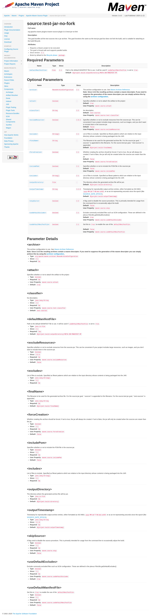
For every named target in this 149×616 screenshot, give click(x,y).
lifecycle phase (51, 55)
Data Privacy (8, 141)
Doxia (8, 98)
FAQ (5, 36)
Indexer (8, 101)
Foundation (8, 138)
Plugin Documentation (12, 30)
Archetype (9, 92)
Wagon (8, 128)
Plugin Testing (11, 107)
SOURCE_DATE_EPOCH (92, 194)
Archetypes (8, 74)
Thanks (7, 147)
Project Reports (13, 64)
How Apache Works (11, 135)
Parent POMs (9, 80)
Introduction (8, 27)
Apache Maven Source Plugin (36, 16)
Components (13, 89)
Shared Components (10, 121)
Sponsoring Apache (11, 144)
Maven (14, 16)
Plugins (21, 16)
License (7, 39)
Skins (6, 86)
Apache (7, 16)
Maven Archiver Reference (120, 90)
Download (7, 42)
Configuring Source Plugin (11, 50)
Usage (6, 33)
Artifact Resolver (12, 95)
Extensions (8, 77)
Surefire (9, 125)
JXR (7, 104)
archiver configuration (99, 97)
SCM (8, 116)
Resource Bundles (12, 113)
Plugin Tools (10, 110)
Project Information (13, 61)
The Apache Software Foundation (25, 614)
